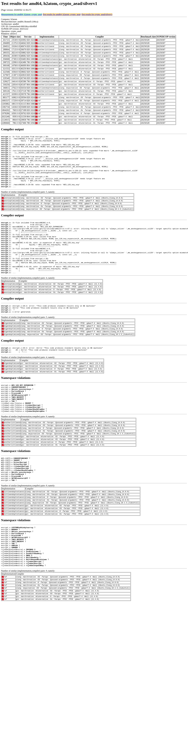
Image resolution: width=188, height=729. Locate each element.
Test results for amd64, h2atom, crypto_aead (62, 14)
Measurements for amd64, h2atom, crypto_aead (21, 14)
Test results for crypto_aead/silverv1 (96, 14)
